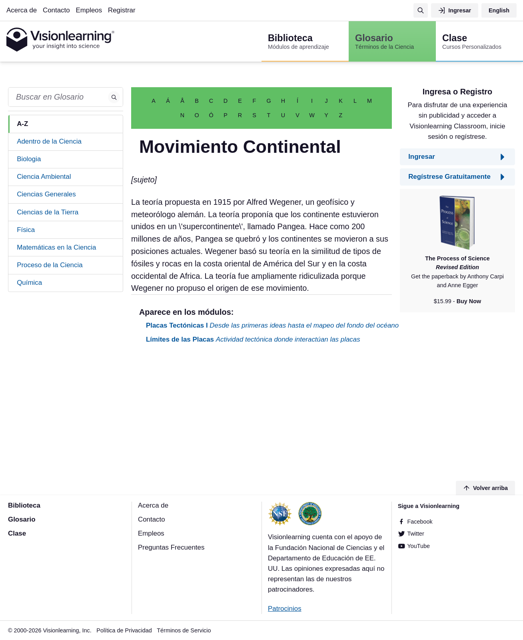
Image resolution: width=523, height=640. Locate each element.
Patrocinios (284, 608)
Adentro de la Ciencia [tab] (49, 141)
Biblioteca (24, 505)
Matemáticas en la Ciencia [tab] (56, 247)
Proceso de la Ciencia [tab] (49, 265)
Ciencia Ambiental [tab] (44, 176)
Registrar (122, 10)
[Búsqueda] (420, 10)
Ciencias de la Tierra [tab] (47, 212)
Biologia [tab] (29, 159)
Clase (17, 533)
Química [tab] (29, 282)
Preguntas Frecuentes (171, 547)
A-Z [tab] (22, 124)
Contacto (56, 10)
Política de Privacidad (124, 630)
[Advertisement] (261, 414)
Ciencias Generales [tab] (46, 194)
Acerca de (21, 10)
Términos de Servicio (184, 630)
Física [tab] (26, 230)
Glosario (22, 519)
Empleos (89, 10)
